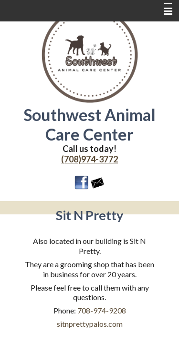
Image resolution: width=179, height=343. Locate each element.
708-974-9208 (101, 310)
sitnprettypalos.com (90, 323)
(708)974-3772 (89, 159)
